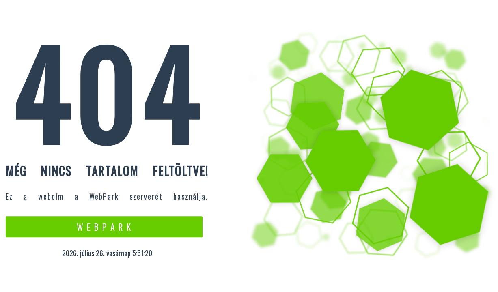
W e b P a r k (104, 226)
